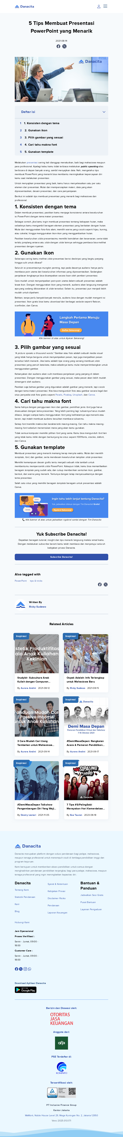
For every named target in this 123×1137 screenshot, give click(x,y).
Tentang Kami (22, 890)
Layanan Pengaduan (91, 909)
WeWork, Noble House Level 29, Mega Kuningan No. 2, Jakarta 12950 (61, 1115)
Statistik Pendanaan (25, 897)
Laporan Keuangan (58, 912)
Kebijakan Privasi (56, 891)
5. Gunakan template (39, 152)
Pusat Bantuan (88, 902)
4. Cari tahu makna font (41, 145)
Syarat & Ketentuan (58, 884)
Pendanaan (53, 905)
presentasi (32, 162)
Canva (91, 394)
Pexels (58, 394)
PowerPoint (21, 580)
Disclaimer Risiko (57, 898)
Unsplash (78, 394)
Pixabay (67, 394)
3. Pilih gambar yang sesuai (44, 137)
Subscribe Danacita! (61, 557)
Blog (17, 911)
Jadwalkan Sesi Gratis (91, 895)
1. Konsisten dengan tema (41, 123)
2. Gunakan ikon (36, 130)
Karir (17, 904)
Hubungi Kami (22, 922)
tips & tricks (36, 580)
